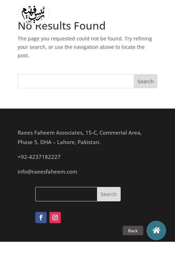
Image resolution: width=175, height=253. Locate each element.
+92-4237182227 (39, 156)
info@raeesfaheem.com (47, 171)
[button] (156, 230)
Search (146, 81)
